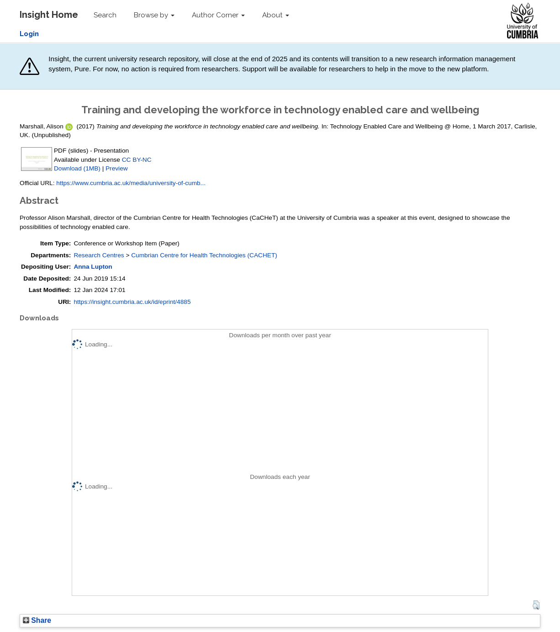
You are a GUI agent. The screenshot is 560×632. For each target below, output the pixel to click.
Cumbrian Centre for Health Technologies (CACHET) (204, 255)
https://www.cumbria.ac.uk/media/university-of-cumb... (131, 183)
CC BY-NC (137, 159)
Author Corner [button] (218, 15)
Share (37, 620)
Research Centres (99, 255)
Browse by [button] (154, 15)
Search (105, 15)
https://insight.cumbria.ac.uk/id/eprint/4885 (132, 301)
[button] (536, 605)
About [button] (275, 15)
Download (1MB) (77, 168)
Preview (117, 168)
